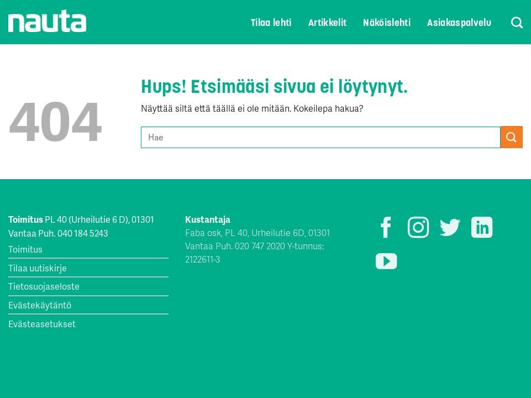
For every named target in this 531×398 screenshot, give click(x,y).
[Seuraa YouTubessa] (386, 263)
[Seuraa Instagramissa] (418, 229)
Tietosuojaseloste (44, 286)
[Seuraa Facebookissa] (386, 229)
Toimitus (25, 249)
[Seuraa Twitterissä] (449, 229)
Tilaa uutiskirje (37, 267)
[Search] (510, 22)
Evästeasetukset (42, 323)
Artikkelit (327, 23)
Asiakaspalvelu (459, 23)
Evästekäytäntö (39, 304)
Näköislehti (387, 23)
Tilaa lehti (271, 23)
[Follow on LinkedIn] (481, 229)
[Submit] (512, 137)
